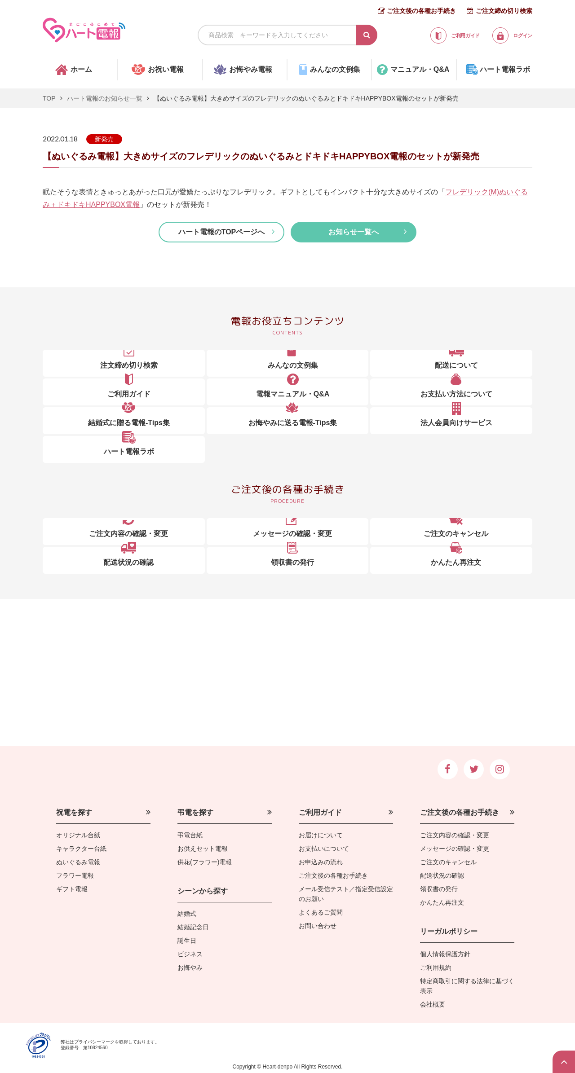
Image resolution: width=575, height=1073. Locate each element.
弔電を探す (195, 812)
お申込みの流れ (321, 862)
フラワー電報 (75, 875)
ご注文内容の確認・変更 (454, 835)
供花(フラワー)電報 (204, 862)
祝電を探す (74, 812)
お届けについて (321, 835)
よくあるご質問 (321, 912)
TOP (49, 98)
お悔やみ (190, 967)
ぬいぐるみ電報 (78, 862)
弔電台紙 (190, 835)
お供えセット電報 (202, 848)
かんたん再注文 (442, 902)
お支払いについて (324, 848)
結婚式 (186, 913)
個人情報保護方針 (445, 954)
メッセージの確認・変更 (454, 848)
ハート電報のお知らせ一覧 (104, 98)
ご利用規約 (435, 967)
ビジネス (190, 954)
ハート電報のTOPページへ (221, 232)
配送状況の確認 (442, 875)
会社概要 (432, 1004)
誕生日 (186, 940)
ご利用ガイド (320, 812)
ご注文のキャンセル (448, 862)
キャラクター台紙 (81, 848)
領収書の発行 (439, 889)
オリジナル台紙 (78, 835)
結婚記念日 (193, 927)
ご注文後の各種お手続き (421, 10)
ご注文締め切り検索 (504, 10)
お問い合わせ (317, 925)
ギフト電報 (72, 889)
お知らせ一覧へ (353, 232)
